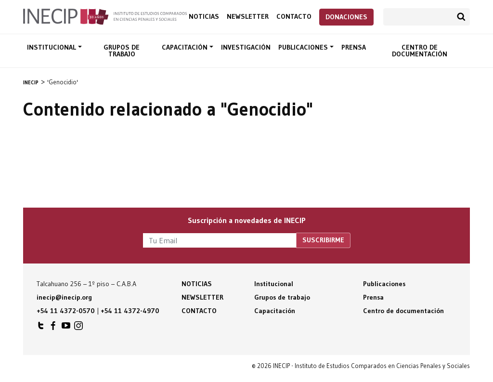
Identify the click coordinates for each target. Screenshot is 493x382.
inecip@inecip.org (64, 297)
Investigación (246, 47)
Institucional (52, 47)
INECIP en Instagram (78, 328)
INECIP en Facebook (53, 328)
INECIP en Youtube (66, 328)
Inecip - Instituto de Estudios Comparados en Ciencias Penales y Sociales (105, 16)
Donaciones (346, 17)
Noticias (204, 17)
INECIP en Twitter (41, 328)
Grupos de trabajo (122, 50)
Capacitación (185, 47)
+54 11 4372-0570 (66, 310)
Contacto (293, 17)
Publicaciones (304, 47)
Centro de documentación (419, 50)
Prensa (353, 47)
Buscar (461, 17)
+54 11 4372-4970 (130, 310)
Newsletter (248, 17)
